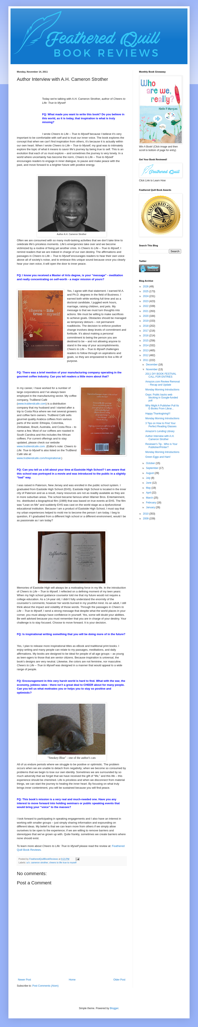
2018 (146, 325)
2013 (146, 350)
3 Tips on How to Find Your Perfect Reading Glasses (161, 425)
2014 (146, 345)
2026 (146, 286)
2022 (146, 306)
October (151, 463)
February (151, 502)
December (152, 364)
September (152, 468)
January (151, 507)
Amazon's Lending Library (159, 431)
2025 (146, 291)
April (149, 492)
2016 (146, 335)
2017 (146, 330)
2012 (146, 355)
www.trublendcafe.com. (31, 446)
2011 (146, 360)
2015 (146, 340)
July (148, 477)
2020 (146, 315)
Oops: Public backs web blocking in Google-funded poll (161, 397)
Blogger (114, 1008)
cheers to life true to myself (62, 862)
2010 (146, 513)
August (150, 473)
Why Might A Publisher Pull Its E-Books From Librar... (162, 407)
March (150, 497)
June (149, 482)
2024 (146, 296)
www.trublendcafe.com (32, 403)
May (148, 487)
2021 (146, 311)
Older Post (119, 979)
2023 (146, 301)
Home (72, 979)
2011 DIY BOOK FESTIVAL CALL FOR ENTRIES (160, 375)
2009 (146, 518)
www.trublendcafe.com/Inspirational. (39, 458)
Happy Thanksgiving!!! (157, 413)
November (152, 369)
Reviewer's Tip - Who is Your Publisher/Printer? (161, 445)
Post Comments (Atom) (45, 985)
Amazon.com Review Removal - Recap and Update (162, 383)
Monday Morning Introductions (162, 389)
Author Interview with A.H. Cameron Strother (159, 438)
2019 (146, 320)
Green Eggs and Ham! (157, 456)
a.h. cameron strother (37, 862)
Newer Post (24, 979)
